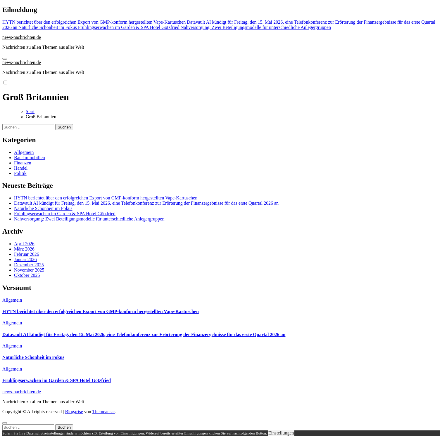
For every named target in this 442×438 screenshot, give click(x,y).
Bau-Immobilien (29, 157)
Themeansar (103, 411)
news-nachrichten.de (21, 37)
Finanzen (22, 162)
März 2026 (24, 248)
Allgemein (24, 152)
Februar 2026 (26, 254)
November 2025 (29, 269)
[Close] (4, 423)
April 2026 (24, 243)
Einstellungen (281, 432)
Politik (20, 173)
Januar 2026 (25, 259)
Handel (20, 168)
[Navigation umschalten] (4, 59)
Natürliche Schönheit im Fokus (43, 208)
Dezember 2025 (29, 264)
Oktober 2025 (27, 275)
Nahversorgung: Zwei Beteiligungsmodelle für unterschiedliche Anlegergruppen (89, 218)
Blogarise (74, 411)
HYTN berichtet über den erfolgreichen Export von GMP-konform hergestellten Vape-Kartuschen (105, 197)
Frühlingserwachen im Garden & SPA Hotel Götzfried (64, 213)
